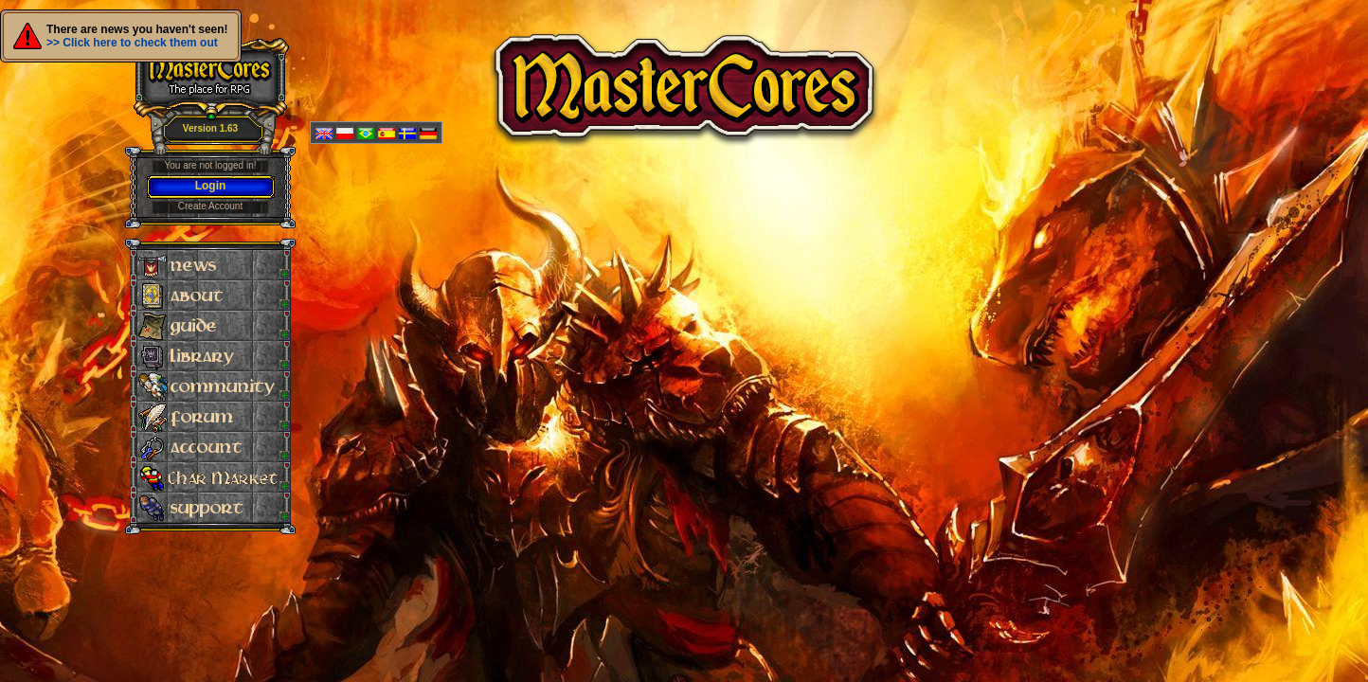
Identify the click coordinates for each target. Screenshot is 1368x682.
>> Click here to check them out (132, 42)
